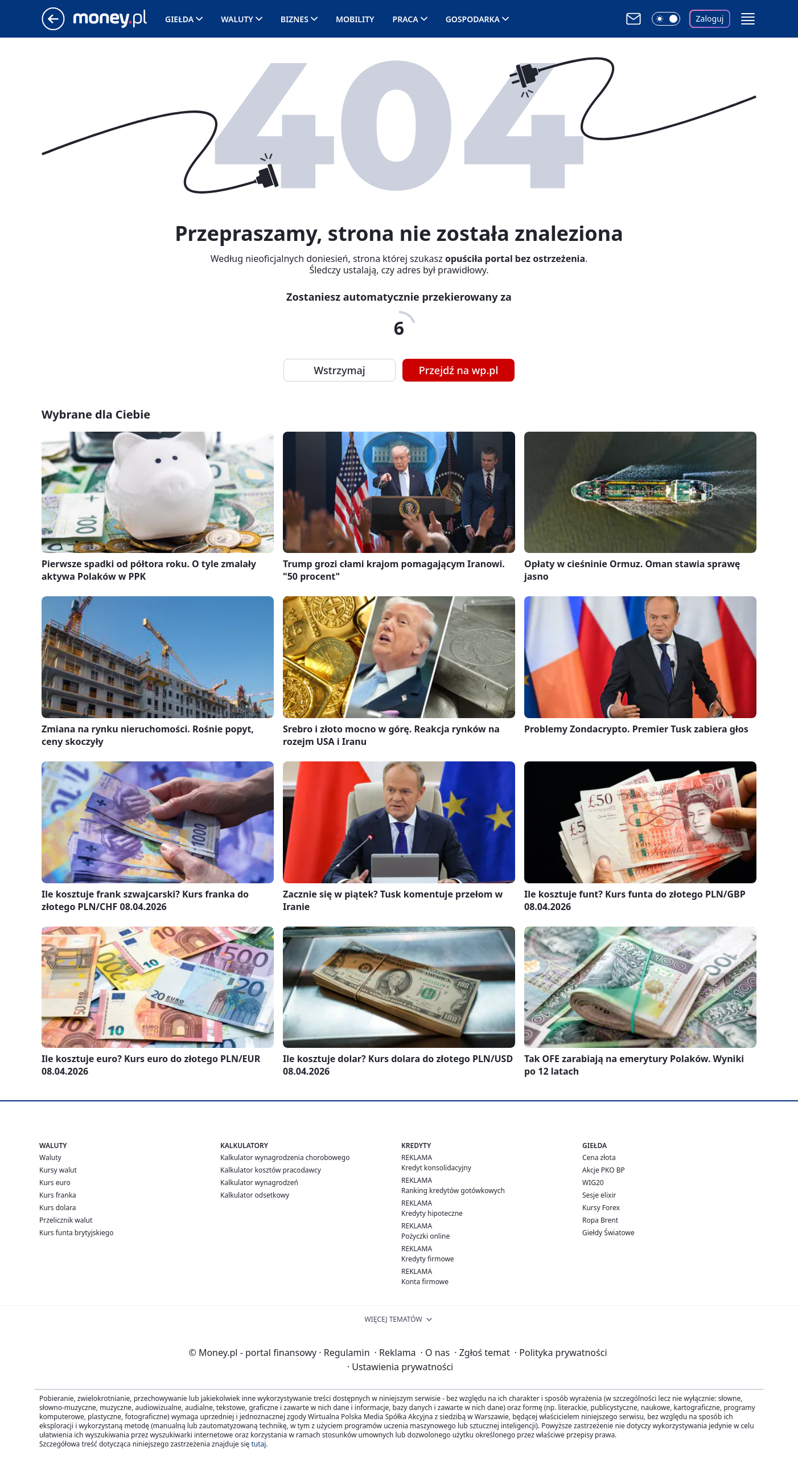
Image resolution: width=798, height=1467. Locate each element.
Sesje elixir (599, 1195)
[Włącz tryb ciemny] (666, 19)
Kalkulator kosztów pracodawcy (270, 1170)
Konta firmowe (425, 1281)
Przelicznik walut (65, 1220)
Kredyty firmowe (427, 1259)
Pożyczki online (425, 1236)
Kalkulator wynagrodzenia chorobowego (284, 1157)
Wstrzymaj (339, 370)
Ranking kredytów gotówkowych (453, 1190)
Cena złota (599, 1157)
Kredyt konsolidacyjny (436, 1168)
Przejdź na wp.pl (459, 370)
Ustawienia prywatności (400, 1367)
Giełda (179, 19)
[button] (748, 19)
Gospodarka (473, 19)
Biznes (294, 19)
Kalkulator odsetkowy (254, 1195)
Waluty (237, 19)
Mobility (355, 19)
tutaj (258, 1444)
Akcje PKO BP (603, 1170)
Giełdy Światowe (608, 1232)
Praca (405, 19)
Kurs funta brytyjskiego (76, 1232)
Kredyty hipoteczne (432, 1213)
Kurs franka (57, 1195)
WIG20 (593, 1182)
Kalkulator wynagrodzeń (259, 1182)
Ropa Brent (600, 1220)
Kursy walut (58, 1170)
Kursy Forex (601, 1207)
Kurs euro (55, 1182)
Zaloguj (710, 18)
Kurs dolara (57, 1207)
